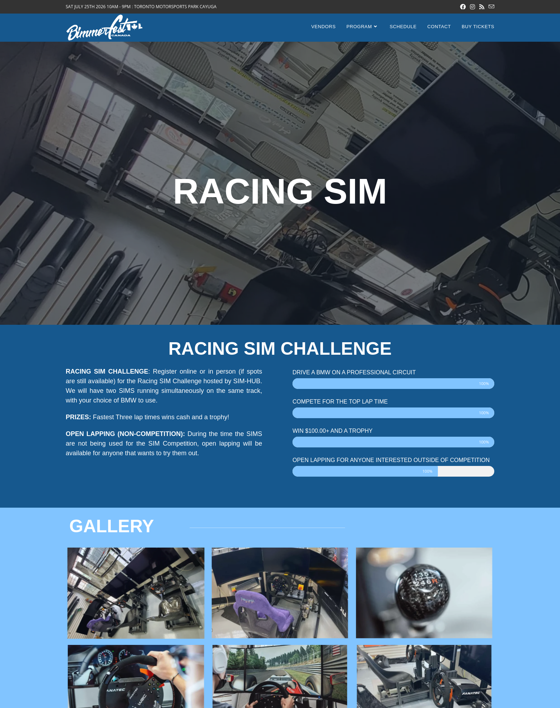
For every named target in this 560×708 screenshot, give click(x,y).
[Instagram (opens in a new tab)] (472, 6)
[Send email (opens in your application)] (490, 6)
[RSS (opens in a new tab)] (481, 6)
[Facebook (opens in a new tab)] (463, 6)
